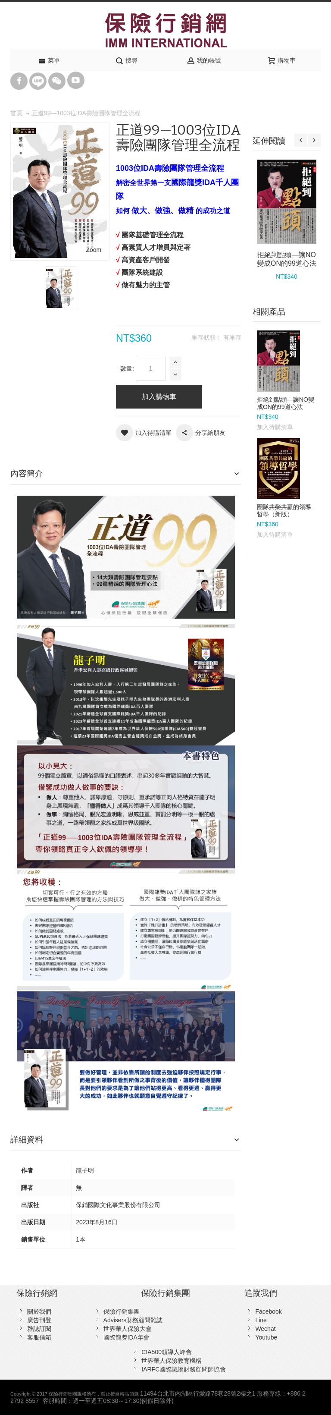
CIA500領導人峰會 (166, 1352)
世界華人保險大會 (127, 1328)
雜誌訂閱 (39, 1328)
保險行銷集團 (121, 1311)
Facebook (268, 1311)
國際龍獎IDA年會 (126, 1337)
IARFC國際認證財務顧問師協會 (183, 1369)
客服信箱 (39, 1337)
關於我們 (39, 1311)
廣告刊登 (39, 1320)
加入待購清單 (275, 427)
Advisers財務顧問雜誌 (133, 1320)
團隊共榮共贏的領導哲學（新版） (284, 510)
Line (260, 1320)
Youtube (266, 1337)
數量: (127, 368)
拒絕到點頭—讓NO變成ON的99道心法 (285, 403)
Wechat (265, 1328)
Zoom (93, 249)
